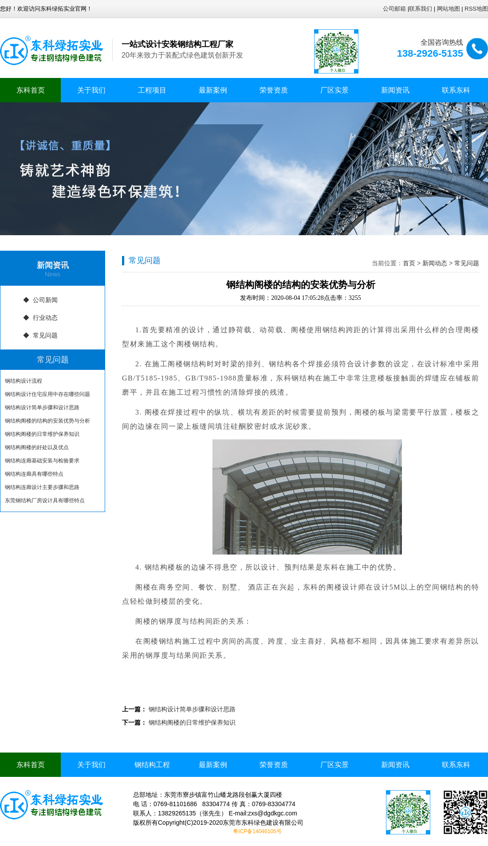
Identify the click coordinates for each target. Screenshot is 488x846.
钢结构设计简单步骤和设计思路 (42, 407)
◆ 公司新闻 (40, 299)
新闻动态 (434, 263)
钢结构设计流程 (23, 381)
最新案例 (213, 90)
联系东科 (456, 90)
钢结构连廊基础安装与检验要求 (42, 461)
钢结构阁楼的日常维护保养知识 (42, 434)
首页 (409, 263)
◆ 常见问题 (40, 335)
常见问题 (466, 263)
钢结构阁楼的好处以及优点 (37, 447)
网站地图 (448, 8)
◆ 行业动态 (40, 317)
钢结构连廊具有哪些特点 (34, 474)
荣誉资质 (274, 90)
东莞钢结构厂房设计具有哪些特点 (45, 500)
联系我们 (420, 8)
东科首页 (30, 90)
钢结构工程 (152, 764)
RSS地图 (476, 8)
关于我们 (91, 90)
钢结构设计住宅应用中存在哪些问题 (47, 394)
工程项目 (152, 90)
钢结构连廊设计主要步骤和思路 (42, 487)
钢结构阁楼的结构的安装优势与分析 (47, 421)
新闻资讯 (395, 90)
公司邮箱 (394, 8)
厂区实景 (334, 90)
